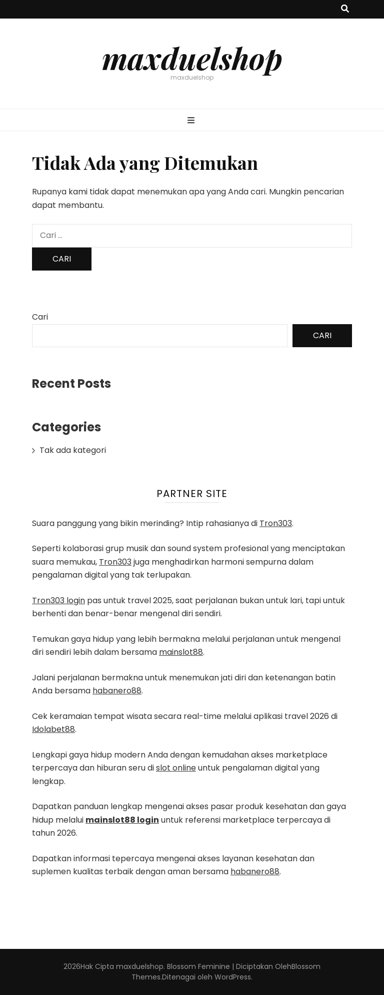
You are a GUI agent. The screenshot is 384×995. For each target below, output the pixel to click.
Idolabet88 (53, 729)
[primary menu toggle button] (192, 121)
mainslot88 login (122, 820)
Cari (40, 317)
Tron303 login (58, 600)
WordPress (232, 977)
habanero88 (117, 690)
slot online (176, 768)
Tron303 (276, 523)
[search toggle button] (345, 9)
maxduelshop (192, 58)
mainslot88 (181, 652)
